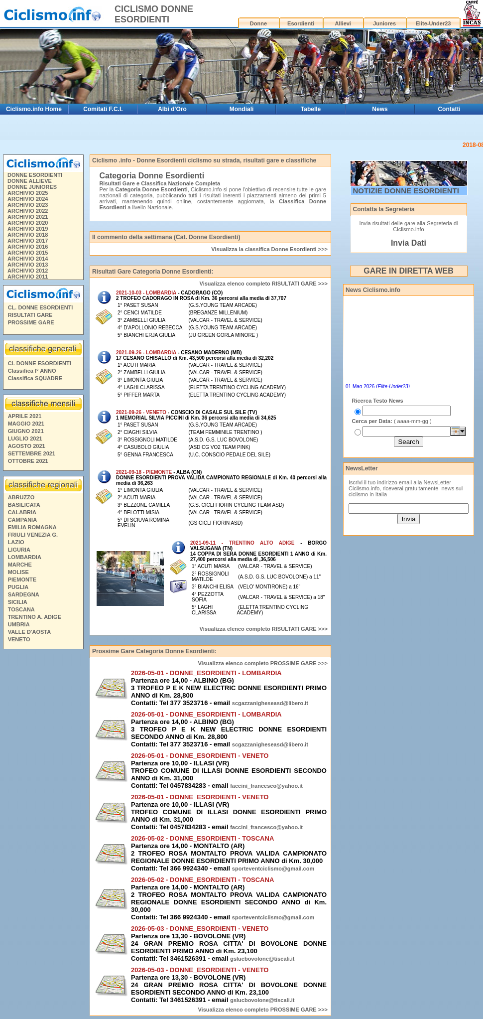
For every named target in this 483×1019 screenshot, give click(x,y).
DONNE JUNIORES (32, 187)
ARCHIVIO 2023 (27, 205)
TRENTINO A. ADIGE (34, 617)
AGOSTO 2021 (26, 446)
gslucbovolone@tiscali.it (262, 959)
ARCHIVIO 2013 (27, 265)
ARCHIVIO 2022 (27, 211)
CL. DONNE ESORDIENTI (40, 307)
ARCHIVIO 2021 (27, 217)
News (379, 109)
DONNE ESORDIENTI (34, 175)
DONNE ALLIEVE (29, 181)
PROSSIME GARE (31, 322)
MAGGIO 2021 (26, 424)
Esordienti (300, 23)
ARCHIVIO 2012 (27, 271)
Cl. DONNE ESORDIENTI (39, 363)
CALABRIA (22, 512)
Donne (258, 23)
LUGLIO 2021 (25, 438)
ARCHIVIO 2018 (27, 235)
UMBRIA (19, 624)
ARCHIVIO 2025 (27, 193)
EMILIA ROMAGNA (32, 527)
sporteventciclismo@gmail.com (273, 869)
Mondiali (242, 109)
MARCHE (20, 565)
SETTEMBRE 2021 (31, 453)
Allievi (343, 23)
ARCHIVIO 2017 (27, 241)
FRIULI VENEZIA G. (33, 535)
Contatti (449, 109)
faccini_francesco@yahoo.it (266, 786)
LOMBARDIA (24, 557)
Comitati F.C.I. (102, 109)
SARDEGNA (23, 594)
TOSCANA (21, 609)
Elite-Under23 (433, 23)
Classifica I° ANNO (32, 371)
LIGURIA (19, 550)
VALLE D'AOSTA (29, 632)
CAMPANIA (22, 520)
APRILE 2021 (25, 416)
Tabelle (311, 109)
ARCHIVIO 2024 (27, 199)
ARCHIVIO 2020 (27, 223)
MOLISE (18, 572)
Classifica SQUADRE (35, 378)
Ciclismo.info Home (34, 109)
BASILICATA (24, 505)
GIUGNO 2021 (26, 431)
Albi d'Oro (172, 109)
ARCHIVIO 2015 (27, 253)
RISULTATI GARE (30, 315)
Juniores (384, 23)
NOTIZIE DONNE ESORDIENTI (406, 190)
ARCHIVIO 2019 (27, 229)
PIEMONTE (22, 579)
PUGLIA (18, 587)
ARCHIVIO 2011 (27, 277)
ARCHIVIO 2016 (27, 247)
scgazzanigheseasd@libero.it (270, 703)
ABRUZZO (21, 497)
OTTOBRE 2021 (28, 461)
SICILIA (17, 602)
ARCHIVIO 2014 (27, 259)
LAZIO (16, 542)
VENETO (19, 639)
